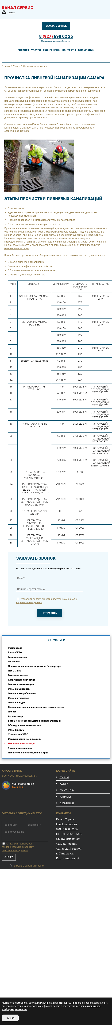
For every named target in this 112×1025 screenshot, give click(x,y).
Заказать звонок (56, 26)
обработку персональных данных (18, 848)
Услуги (64, 783)
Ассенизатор (15, 716)
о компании (86, 50)
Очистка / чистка (18, 675)
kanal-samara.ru (66, 824)
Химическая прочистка (21, 679)
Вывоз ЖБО (15, 652)
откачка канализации (16, 248)
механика (29, 215)
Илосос (12, 711)
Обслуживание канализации (24, 738)
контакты (69, 50)
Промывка (14, 219)
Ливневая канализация (21, 743)
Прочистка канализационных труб (28, 752)
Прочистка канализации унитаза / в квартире (34, 666)
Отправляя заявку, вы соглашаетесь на (18, 847)
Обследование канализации (24, 725)
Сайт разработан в (23, 785)
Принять (10, 1018)
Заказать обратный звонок (29, 865)
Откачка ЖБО (16, 729)
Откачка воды (16, 208)
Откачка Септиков (19, 688)
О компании (67, 803)
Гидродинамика (17, 657)
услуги (36, 50)
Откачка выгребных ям (22, 693)
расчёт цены (51, 50)
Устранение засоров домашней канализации (34, 720)
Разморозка (15, 647)
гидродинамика (13, 241)
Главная (23, 50)
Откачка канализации (21, 684)
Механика (14, 661)
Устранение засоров (20, 748)
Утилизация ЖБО (18, 734)
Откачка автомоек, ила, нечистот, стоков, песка (36, 707)
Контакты (65, 796)
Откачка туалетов (18, 698)
